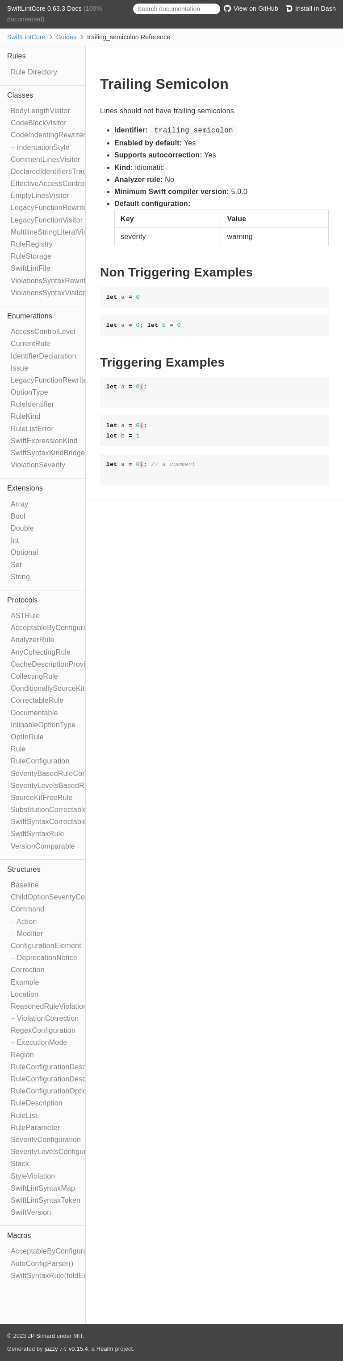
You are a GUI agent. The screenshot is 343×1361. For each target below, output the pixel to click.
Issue (19, 368)
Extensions (25, 488)
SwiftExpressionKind (44, 441)
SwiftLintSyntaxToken (45, 1200)
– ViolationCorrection (45, 1018)
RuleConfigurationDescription (58, 1067)
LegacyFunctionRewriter (50, 207)
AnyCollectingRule (41, 652)
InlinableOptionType (43, 725)
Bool (18, 516)
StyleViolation (33, 1176)
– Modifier (27, 933)
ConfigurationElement (46, 945)
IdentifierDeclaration (43, 356)
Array (19, 504)
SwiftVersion (31, 1212)
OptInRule (27, 737)
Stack (20, 1163)
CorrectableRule (37, 700)
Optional (24, 552)
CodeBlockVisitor (39, 123)
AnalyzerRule (32, 639)
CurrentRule (30, 343)
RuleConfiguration (40, 761)
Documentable (34, 713)
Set (16, 565)
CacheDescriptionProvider (53, 664)
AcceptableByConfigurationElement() (71, 1251)
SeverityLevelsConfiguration (56, 1151)
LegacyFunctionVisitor (47, 220)
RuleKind (26, 416)
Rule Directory (34, 72)
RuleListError (32, 429)
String (20, 577)
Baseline (25, 885)
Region (22, 1055)
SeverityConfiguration (46, 1139)
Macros (19, 1235)
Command (27, 909)
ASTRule (25, 615)
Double (22, 528)
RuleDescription (37, 1103)
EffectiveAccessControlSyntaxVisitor (70, 183)
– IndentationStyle (40, 147)
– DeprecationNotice (44, 957)
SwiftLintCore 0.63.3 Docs (45, 8)
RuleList (24, 1115)
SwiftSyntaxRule (37, 833)
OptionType (29, 392)
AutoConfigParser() (42, 1263)
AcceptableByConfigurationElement (68, 627)
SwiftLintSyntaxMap (43, 1188)
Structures (24, 869)
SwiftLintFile (30, 268)
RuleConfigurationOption (51, 1091)
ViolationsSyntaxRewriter (51, 281)
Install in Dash (310, 8)
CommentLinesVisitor (45, 159)
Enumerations (29, 316)
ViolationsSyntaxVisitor (48, 293)
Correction (28, 969)
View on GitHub (251, 8)
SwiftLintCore (26, 37)
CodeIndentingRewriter (48, 135)
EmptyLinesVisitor (40, 195)
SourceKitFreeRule (42, 797)
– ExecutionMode (39, 1042)
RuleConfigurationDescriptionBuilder (70, 1079)
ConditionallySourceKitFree (55, 688)
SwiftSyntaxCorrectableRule (56, 821)
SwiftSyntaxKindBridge (48, 453)
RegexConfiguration (43, 1030)
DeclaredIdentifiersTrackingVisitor (65, 171)
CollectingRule (34, 676)
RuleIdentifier (32, 404)
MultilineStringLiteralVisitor (54, 232)
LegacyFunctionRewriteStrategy (63, 380)
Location (24, 994)
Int (15, 540)
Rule (18, 749)
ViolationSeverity (38, 465)
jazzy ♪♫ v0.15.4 (66, 1348)
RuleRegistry (32, 244)
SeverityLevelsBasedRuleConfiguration (74, 785)
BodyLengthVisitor (40, 111)
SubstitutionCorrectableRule (56, 809)
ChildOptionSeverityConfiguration (65, 897)
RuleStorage (31, 256)
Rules (16, 56)
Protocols (22, 600)
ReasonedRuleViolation (49, 1006)
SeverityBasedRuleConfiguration (64, 773)
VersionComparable (43, 846)
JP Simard (41, 1335)
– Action (24, 921)
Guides (66, 37)
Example (25, 982)
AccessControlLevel (43, 331)
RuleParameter (35, 1127)
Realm (104, 1348)
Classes (20, 95)
